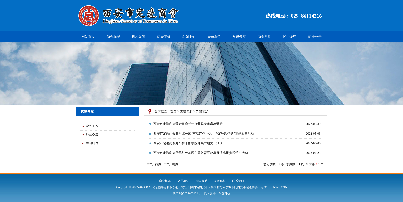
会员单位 (214, 36)
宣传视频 (220, 180)
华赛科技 (224, 193)
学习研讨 (92, 143)
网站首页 (88, 36)
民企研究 (289, 36)
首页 (173, 111)
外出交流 (92, 134)
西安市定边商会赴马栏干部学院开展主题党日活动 (188, 143)
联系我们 (238, 180)
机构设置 (138, 36)
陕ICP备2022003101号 (187, 193)
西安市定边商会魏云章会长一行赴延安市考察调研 (188, 124)
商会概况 (113, 36)
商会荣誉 (163, 36)
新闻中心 (189, 36)
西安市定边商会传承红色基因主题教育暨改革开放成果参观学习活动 (200, 153)
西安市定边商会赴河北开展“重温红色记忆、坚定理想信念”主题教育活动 (203, 133)
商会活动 (264, 36)
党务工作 (92, 126)
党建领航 (239, 36)
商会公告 (315, 36)
